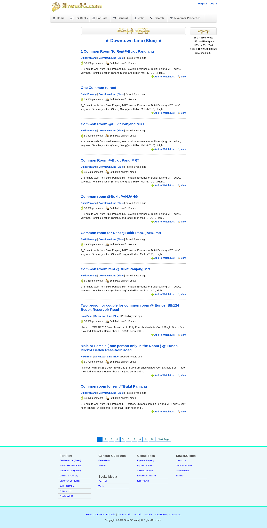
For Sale (99, 18)
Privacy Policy (182, 470)
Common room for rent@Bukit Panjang (114, 386)
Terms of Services (184, 465)
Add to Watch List (164, 76)
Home (58, 18)
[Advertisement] (63, 77)
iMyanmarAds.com (145, 465)
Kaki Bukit (86, 316)
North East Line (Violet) (70, 470)
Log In (213, 3)
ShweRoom (160, 514)
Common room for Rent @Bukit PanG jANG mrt (121, 233)
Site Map (180, 476)
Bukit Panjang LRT (68, 486)
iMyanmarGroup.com (146, 476)
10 (152, 439)
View (183, 76)
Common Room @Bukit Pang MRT (110, 160)
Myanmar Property (145, 460)
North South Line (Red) (70, 465)
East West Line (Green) (70, 460)
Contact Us (181, 460)
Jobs (138, 18)
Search (157, 18)
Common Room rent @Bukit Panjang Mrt (115, 269)
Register (203, 3)
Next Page (163, 439)
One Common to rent (98, 88)
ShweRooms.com (145, 470)
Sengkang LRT (66, 496)
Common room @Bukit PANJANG (109, 196)
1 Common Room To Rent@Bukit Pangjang (117, 51)
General (120, 18)
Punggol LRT (66, 491)
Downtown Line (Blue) (111, 58)
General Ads (104, 460)
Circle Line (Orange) (69, 476)
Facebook (102, 481)
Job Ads (102, 465)
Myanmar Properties (185, 18)
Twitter (101, 486)
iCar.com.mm (143, 481)
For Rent (79, 18)
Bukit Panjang (89, 58)
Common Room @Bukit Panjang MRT (112, 124)
